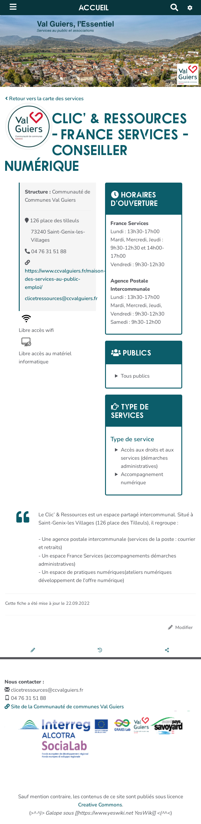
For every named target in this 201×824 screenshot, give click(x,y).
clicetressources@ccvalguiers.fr (61, 298)
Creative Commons (100, 804)
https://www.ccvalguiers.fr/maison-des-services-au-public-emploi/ (65, 279)
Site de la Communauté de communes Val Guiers (64, 706)
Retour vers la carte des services (44, 98)
